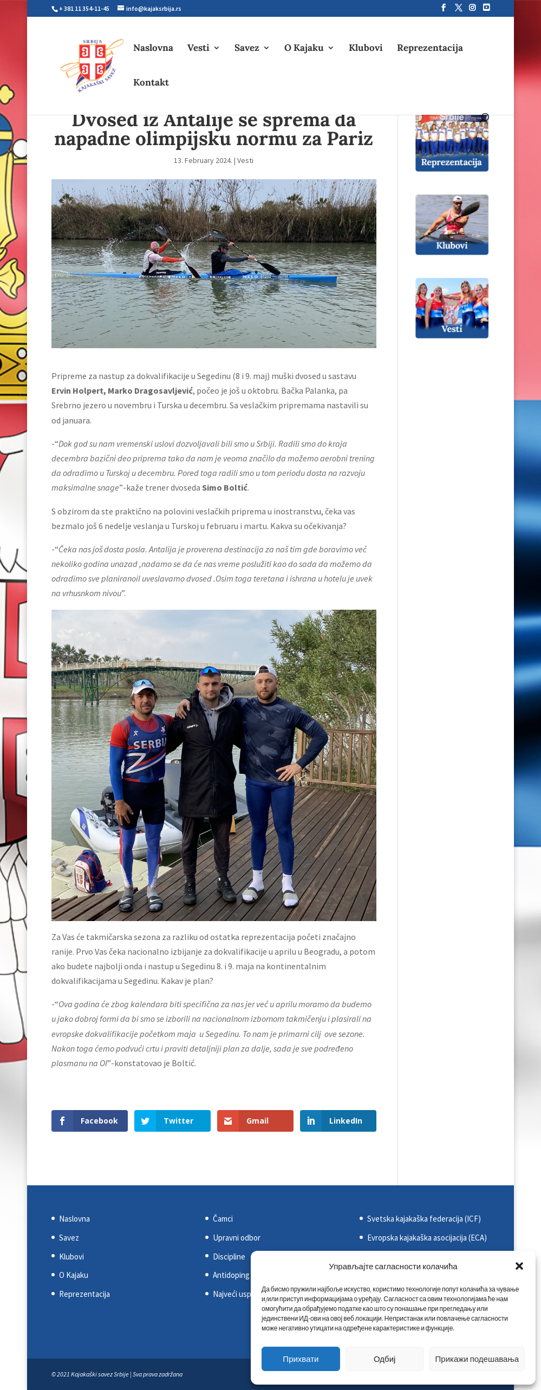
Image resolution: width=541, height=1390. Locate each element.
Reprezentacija (430, 49)
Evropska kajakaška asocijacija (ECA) (427, 1237)
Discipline (229, 1256)
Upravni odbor (236, 1237)
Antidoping (231, 1275)
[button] (519, 1266)
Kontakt (151, 83)
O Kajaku (304, 49)
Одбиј (384, 1359)
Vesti (198, 49)
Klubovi (366, 49)
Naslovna (153, 49)
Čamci (223, 1218)
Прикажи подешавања (477, 1359)
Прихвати (300, 1359)
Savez (246, 49)
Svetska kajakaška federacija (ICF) (424, 1218)
